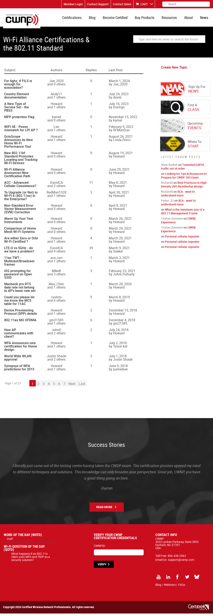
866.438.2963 (177, 558)
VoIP (10, 541)
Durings (119, 109)
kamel (56, 119)
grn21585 (56, 322)
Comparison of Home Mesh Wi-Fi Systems (20, 232)
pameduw (120, 371)
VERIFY (102, 567)
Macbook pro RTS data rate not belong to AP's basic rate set (19, 289)
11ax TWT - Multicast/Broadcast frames (19, 263)
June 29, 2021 (119, 172)
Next (72, 386)
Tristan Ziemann (172, 221)
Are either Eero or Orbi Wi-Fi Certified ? (21, 242)
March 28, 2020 (120, 286)
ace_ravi (56, 260)
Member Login (73, 4)
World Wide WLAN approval (17, 360)
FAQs (181, 587)
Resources (171, 18)
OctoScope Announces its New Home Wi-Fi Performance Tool (18, 144)
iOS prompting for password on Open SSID (18, 276)
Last (82, 386)
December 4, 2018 (122, 322)
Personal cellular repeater (182, 239)
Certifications (77, 18)
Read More (104, 509)
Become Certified (118, 18)
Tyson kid (120, 348)
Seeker (118, 253)
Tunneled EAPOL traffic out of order (183, 169)
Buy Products (147, 18)
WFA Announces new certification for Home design (20, 348)
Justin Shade (56, 358)
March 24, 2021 (120, 231)
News (205, 18)
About (189, 18)
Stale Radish (169, 167)
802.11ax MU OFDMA (20, 322)
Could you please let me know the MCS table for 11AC (19, 303)
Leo (56, 129)
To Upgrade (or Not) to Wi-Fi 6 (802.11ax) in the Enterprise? (21, 198)
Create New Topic (174, 69)
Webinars (170, 587)
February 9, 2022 (121, 129)
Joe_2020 (56, 83)
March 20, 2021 (120, 240)
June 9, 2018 (118, 368)
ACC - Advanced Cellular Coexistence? (20, 187)
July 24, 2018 (119, 332)
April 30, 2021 (119, 194)
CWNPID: (99, 548)
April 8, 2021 (118, 208)
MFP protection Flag (19, 119)
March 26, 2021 (120, 221)
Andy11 (56, 96)
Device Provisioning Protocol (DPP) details (20, 314)
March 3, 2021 (119, 260)
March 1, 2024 (119, 83)
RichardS (167, 185)
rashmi (56, 299)
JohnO (56, 332)
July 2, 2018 (118, 345)
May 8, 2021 (118, 185)
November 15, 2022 (123, 119)
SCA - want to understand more (178, 196)
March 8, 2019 (119, 299)
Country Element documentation (16, 98)
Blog (96, 18)
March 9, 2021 (119, 250)
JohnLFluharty (124, 276)
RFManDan (121, 132)
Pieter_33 (167, 203)
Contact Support (98, 4)
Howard (56, 106)
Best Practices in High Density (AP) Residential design (184, 187)
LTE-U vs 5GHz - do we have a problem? (19, 252)
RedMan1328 (56, 194)
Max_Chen (56, 286)
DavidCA (56, 185)
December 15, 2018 (123, 312)
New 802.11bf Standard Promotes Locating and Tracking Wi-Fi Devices (20, 160)
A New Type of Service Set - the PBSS (16, 109)
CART (144, 4)
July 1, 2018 (118, 358)
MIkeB (56, 273)
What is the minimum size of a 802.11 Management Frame (182, 214)
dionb (117, 99)
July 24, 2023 (119, 96)
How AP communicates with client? (18, 335)
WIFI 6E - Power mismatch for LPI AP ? (21, 131)
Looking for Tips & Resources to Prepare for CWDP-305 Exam (184, 178)
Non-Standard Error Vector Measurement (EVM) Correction (20, 211)
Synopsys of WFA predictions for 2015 (19, 370)
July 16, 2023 (119, 106)
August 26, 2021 (121, 139)
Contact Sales (122, 4)
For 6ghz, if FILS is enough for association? (18, 86)
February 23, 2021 (122, 273)
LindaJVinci (122, 142)
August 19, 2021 (121, 155)
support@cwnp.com (181, 562)
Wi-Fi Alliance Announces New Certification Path (17, 175)
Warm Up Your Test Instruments (18, 223)
